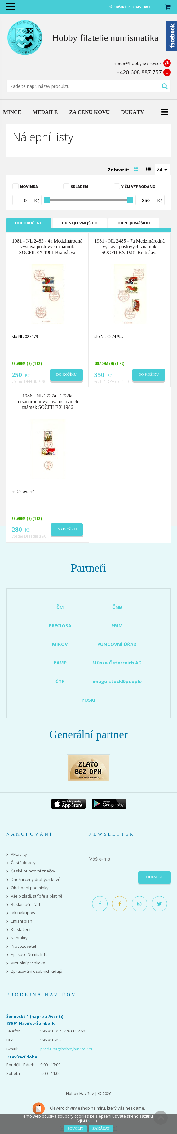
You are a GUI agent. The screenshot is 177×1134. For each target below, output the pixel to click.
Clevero (48, 1108)
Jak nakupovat (24, 913)
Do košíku (66, 374)
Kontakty (19, 938)
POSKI (88, 700)
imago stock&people (117, 681)
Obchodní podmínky (30, 887)
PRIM (117, 625)
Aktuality (19, 854)
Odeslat (154, 877)
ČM (60, 607)
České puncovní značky (33, 871)
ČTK (60, 681)
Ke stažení (20, 929)
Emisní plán (21, 921)
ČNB (117, 607)
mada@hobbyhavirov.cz (138, 63)
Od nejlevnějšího (80, 223)
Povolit (75, 1128)
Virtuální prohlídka (28, 963)
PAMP (60, 663)
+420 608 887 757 (139, 72)
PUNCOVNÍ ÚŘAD (117, 644)
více (92, 1120)
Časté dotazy (23, 862)
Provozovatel (23, 946)
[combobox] (162, 169)
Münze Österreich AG (117, 663)
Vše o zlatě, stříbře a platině (36, 896)
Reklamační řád (25, 904)
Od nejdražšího (133, 223)
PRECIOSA (60, 625)
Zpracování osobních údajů (36, 971)
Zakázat (100, 1128)
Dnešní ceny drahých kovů (35, 879)
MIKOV (60, 644)
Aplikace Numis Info (29, 954)
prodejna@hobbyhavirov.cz (66, 1049)
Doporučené (28, 223)
